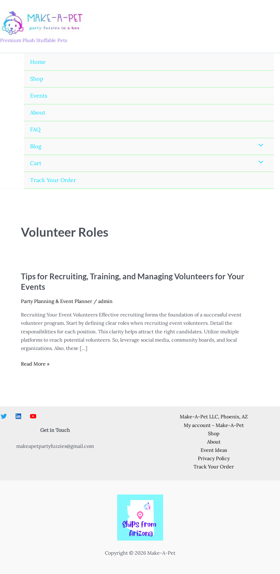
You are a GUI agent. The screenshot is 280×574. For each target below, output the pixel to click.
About (37, 112)
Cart (35, 163)
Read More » (35, 364)
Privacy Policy (214, 458)
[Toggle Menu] (259, 145)
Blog (35, 146)
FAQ (35, 129)
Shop (36, 78)
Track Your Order (53, 180)
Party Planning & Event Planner (56, 301)
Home (38, 61)
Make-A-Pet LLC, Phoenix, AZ (214, 416)
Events (38, 95)
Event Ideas (214, 450)
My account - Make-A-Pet (214, 425)
